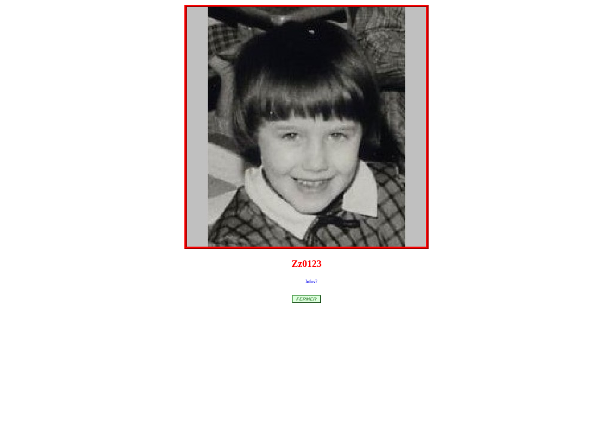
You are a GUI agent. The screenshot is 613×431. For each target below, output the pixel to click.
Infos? (311, 281)
